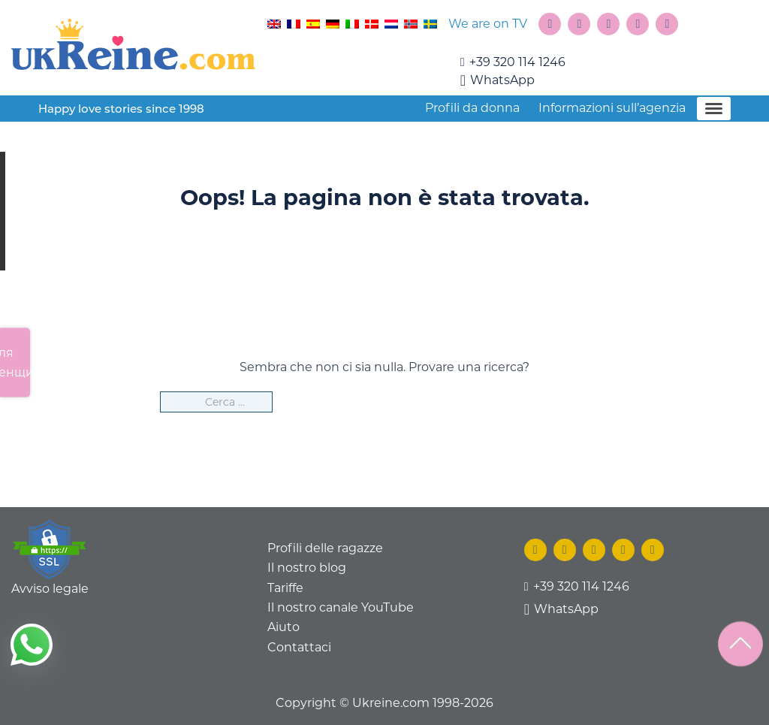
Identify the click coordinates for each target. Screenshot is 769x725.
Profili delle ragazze (325, 548)
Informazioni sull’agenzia (612, 108)
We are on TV (487, 24)
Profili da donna (472, 108)
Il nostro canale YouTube (340, 607)
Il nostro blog (306, 567)
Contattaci (299, 647)
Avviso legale (50, 589)
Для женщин (15, 362)
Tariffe (285, 588)
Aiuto (283, 627)
